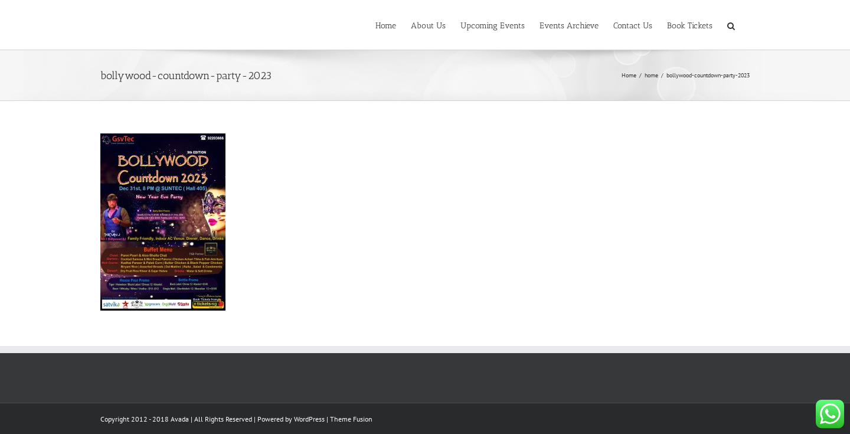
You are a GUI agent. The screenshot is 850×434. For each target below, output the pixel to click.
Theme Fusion (351, 419)
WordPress (309, 419)
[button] (731, 25)
